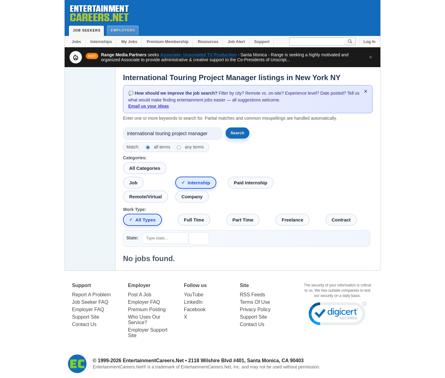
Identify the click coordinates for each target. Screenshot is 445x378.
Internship (199, 182)
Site (244, 285)
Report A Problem (91, 294)
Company (191, 196)
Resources (208, 41)
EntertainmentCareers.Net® (119, 366)
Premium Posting (147, 309)
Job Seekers (88, 30)
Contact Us (84, 324)
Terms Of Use (255, 302)
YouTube (193, 294)
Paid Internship (250, 182)
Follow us (195, 285)
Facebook (195, 309)
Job (133, 182)
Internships (101, 41)
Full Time (194, 219)
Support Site (85, 317)
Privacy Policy (255, 309)
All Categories (144, 168)
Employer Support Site (147, 332)
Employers (124, 30)
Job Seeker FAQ (90, 302)
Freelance (292, 219)
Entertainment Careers (99, 12)
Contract (341, 219)
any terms (194, 146)
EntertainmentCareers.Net (153, 360)
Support (262, 41)
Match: (132, 146)
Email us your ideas (148, 106)
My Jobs (129, 41)
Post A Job (139, 294)
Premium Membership (167, 41)
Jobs (76, 41)
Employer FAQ (88, 309)
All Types (145, 219)
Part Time (242, 219)
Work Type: (134, 209)
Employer (139, 285)
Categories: (135, 157)
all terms (162, 146)
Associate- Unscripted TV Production (198, 54)
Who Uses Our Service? (144, 319)
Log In (369, 41)
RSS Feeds (252, 294)
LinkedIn (193, 302)
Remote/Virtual (145, 196)
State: (132, 237)
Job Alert (236, 41)
